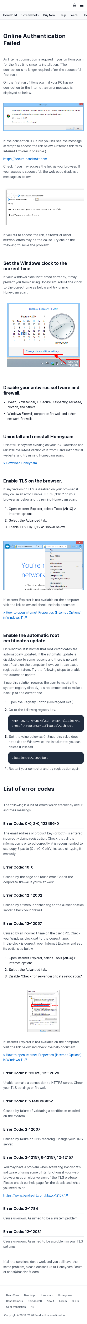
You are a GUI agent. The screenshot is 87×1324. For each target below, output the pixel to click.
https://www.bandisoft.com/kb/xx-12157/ (35, 1195)
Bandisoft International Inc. (51, 1315)
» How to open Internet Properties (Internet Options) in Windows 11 (42, 615)
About (50, 1301)
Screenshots (30, 15)
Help (63, 15)
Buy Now (49, 15)
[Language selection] (74, 5)
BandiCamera (14, 1301)
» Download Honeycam (20, 463)
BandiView (12, 1295)
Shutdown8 (35, 1301)
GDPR (75, 1301)
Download (10, 15)
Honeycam (46, 1295)
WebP (74, 15)
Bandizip (29, 1295)
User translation (16, 1306)
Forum (63, 1301)
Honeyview (65, 1295)
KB (32, 1306)
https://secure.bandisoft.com (25, 159)
